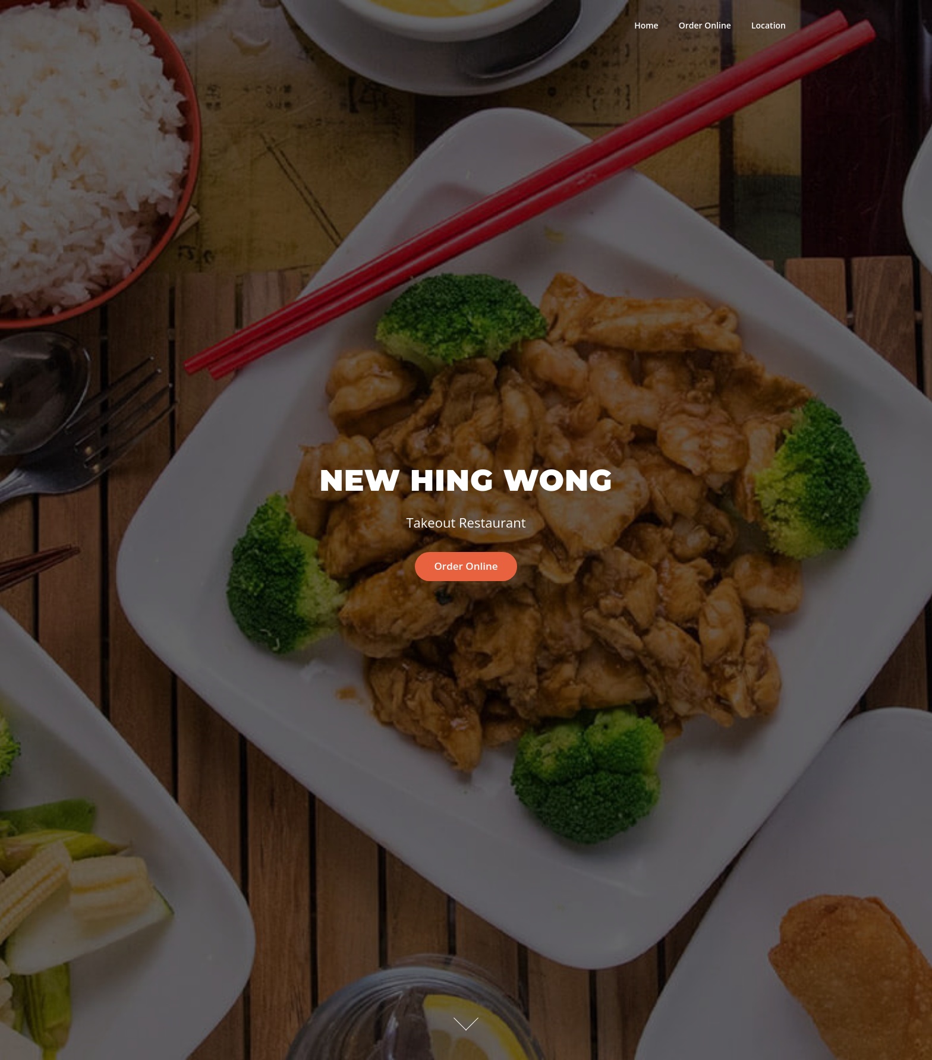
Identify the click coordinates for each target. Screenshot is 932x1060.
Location (768, 25)
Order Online (705, 25)
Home (646, 25)
